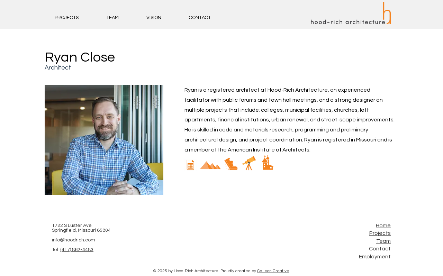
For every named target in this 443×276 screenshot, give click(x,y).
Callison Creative (273, 271)
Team (383, 241)
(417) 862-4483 (76, 249)
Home (383, 225)
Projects (380, 233)
